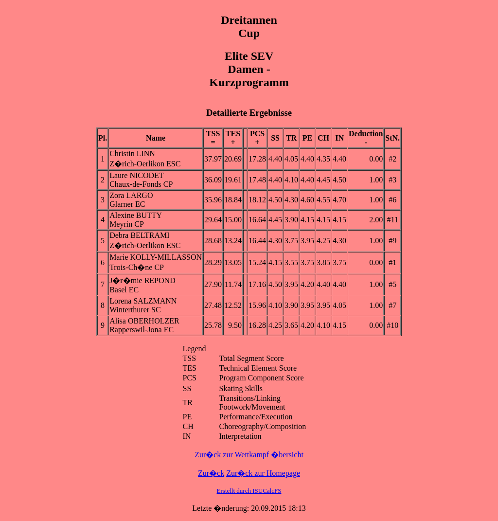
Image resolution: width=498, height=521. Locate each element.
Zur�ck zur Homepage (263, 473)
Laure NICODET (136, 175)
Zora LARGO (131, 195)
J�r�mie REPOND (142, 280)
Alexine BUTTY (135, 215)
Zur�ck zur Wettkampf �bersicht (249, 454)
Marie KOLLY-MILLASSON (155, 257)
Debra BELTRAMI (139, 235)
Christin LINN (132, 153)
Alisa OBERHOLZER (144, 321)
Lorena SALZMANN (143, 301)
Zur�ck (211, 473)
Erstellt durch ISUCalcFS (249, 490)
